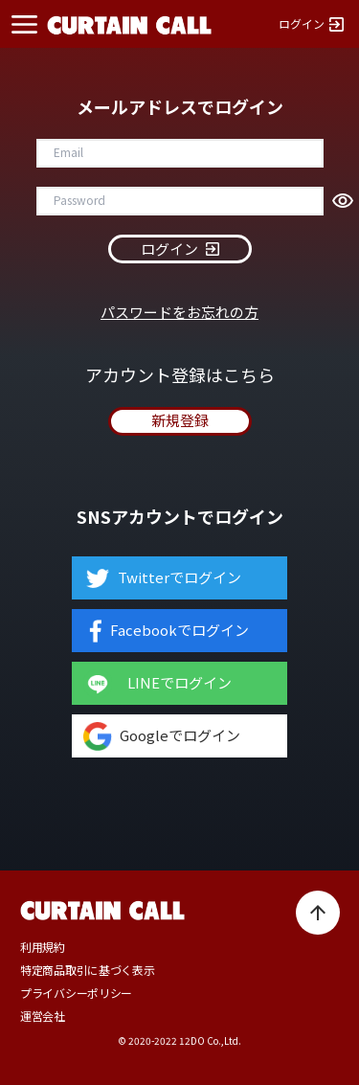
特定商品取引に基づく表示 (87, 970)
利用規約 (42, 947)
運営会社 (42, 1016)
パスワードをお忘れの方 (179, 312)
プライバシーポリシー (76, 993)
